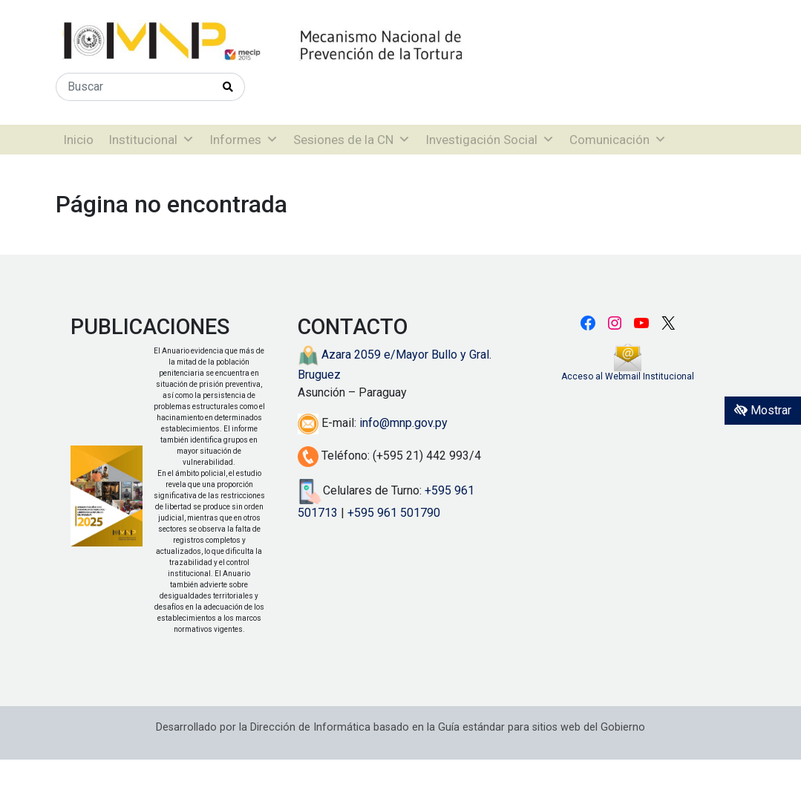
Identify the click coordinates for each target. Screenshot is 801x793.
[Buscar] (134, 87)
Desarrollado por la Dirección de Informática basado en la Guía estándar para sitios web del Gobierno (400, 727)
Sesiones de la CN (352, 139)
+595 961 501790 (393, 513)
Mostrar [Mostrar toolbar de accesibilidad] (762, 410)
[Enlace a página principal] (312, 41)
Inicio (78, 139)
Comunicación (618, 139)
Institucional (151, 139)
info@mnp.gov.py (403, 423)
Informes (243, 139)
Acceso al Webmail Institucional (627, 376)
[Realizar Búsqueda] (228, 87)
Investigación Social (490, 139)
